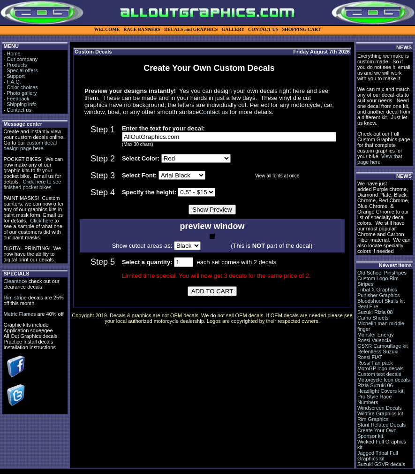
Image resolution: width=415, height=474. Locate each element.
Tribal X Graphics (377, 289)
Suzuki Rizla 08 (375, 312)
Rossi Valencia (374, 340)
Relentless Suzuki (377, 351)
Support (16, 76)
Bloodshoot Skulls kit (381, 301)
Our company (22, 59)
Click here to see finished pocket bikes (32, 184)
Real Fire (367, 306)
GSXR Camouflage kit (382, 346)
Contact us (19, 110)
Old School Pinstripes (382, 272)
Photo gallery (22, 93)
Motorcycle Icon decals (383, 379)
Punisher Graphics (378, 295)
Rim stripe (15, 297)
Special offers (22, 70)
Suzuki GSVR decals (381, 464)
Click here (41, 220)
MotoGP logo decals (380, 368)
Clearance (15, 281)
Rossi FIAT (370, 357)
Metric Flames (19, 314)
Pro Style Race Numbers (374, 399)
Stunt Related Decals (381, 425)
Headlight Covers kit (380, 391)
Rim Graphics (373, 419)
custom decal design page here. (30, 145)
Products (17, 65)
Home (13, 53)
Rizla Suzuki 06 (375, 385)
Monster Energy (375, 334)
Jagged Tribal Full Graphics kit (377, 455)
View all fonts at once (277, 175)
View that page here (379, 159)
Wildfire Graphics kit (380, 413)
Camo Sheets (373, 318)
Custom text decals (379, 374)
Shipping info (22, 104)
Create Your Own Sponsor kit (377, 433)
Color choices (22, 87)
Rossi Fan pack (375, 363)
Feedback (18, 98)
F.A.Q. (14, 81)
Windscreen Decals (379, 408)
